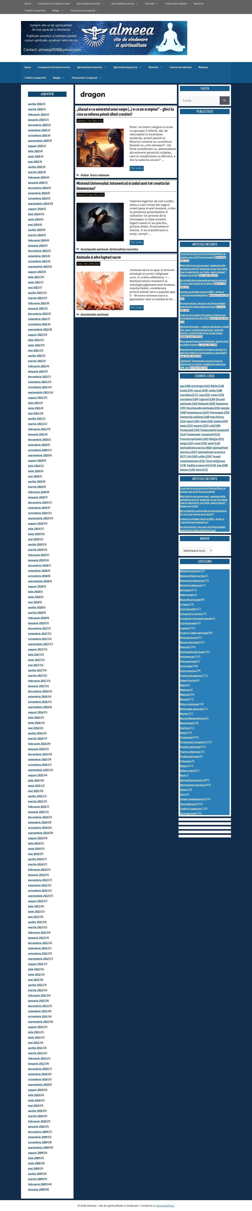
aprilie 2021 (35, 418)
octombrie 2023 (37, 261)
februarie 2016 (37, 743)
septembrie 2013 (38, 895)
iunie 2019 (34, 533)
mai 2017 (33, 665)
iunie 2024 (34, 219)
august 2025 (35, 145)
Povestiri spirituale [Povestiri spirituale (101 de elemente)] (194, 439)
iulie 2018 (34, 591)
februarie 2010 (37, 1121)
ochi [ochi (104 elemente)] (214, 425)
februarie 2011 (37, 1058)
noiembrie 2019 (37, 507)
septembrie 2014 (38, 832)
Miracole (184, 699)
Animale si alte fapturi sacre (98, 257)
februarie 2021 (37, 429)
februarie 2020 (37, 491)
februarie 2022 (37, 366)
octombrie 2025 (37, 135)
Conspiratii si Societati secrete (54, 3)
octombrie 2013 (37, 890)
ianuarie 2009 (36, 1189)
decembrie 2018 (38, 565)
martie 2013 (35, 927)
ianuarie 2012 (36, 1000)
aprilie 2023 (35, 292)
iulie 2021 (34, 402)
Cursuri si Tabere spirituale (194, 632)
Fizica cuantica (188, 670)
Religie (59, 10)
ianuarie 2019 (36, 560)
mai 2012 (33, 979)
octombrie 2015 (37, 764)
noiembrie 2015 (37, 759)
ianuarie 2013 (36, 937)
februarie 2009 (37, 1184)
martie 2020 (35, 486)
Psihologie (185, 761)
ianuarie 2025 (36, 182)
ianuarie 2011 (36, 1063)
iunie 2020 (34, 471)
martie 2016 (35, 738)
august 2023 (35, 271)
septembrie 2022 (38, 329)
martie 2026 (35, 109)
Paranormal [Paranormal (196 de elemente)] (190, 430)
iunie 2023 (34, 282)
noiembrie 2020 (37, 444)
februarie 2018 (37, 617)
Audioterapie (187, 594)
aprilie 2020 (35, 481)
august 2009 (35, 1152)
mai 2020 (33, 476)
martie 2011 (35, 1053)
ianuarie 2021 (36, 434)
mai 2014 (33, 853)
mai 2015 (33, 790)
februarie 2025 (37, 177)
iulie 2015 (34, 780)
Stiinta (183, 789)
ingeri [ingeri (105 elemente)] (193, 421)
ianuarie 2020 (36, 497)
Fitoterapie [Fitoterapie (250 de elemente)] (219, 412)
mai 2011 (33, 1042)
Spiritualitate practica (126, 3)
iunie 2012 (34, 974)
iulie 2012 (34, 969)
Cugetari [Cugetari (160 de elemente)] (207, 399)
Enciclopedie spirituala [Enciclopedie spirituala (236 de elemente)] (203, 408)
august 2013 (35, 901)
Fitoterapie (186, 666)
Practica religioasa (190, 751)
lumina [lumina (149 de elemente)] (221, 421)
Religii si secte (187, 770)
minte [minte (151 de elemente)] (186, 425)
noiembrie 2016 (37, 696)
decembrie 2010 (38, 1068)
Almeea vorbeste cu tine (192, 575)
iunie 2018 (34, 596)
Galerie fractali (188, 680)
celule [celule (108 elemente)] (215, 390)
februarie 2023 (37, 303)
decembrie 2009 (38, 1131)
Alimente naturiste (190, 570)
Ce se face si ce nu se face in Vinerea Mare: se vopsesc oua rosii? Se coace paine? (202, 255)
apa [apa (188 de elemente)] (185, 386)
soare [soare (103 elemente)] (200, 443)
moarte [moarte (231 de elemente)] (201, 425)
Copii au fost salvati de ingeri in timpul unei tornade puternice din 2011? (203, 317)
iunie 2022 (34, 345)
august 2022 (35, 334)
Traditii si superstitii (34, 10)
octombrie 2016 (37, 701)
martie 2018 (35, 612)
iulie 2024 (34, 214)
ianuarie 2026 (36, 119)
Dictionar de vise (188, 637)
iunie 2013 (34, 911)
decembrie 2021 (38, 376)
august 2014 (35, 838)
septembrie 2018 (38, 581)
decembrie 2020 (38, 439)
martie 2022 (35, 360)
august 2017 (35, 649)
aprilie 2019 (35, 544)
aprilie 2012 (35, 984)
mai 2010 (33, 1105)
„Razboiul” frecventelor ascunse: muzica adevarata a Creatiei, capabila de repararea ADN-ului (203, 364)
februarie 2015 (37, 806)
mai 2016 (33, 727)
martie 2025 (35, 172)
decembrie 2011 (38, 1005)
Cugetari (184, 628)
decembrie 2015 (38, 754)
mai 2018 (33, 602)
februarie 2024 (37, 240)
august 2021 (35, 397)
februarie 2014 (37, 869)
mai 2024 (33, 224)
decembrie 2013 (38, 880)
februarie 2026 (37, 114)
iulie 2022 (34, 339)
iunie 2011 (34, 1037)
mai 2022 (33, 350)
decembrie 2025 (38, 124)
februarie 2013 (37, 932)
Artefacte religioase (190, 585)
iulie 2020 (34, 465)
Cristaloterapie (188, 623)
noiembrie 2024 (37, 193)
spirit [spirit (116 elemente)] (214, 443)
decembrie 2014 (38, 817)
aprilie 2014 (35, 859)
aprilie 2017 (35, 670)
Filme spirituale (188, 661)
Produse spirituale (189, 756)
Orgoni (183, 732)
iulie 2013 (34, 906)
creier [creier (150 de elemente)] (217, 395)
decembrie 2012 (38, 942)
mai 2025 (33, 161)
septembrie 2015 (38, 769)
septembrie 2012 (38, 958)
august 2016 (35, 712)
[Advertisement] (205, 180)
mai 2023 (33, 287)
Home (27, 3)
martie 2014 (35, 864)
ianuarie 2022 (36, 371)
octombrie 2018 (37, 575)
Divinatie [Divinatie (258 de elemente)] (206, 403)
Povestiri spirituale (190, 746)
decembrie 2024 (38, 187)
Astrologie (185, 590)
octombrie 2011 (37, 1016)
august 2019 (35, 523)
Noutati (184, 713)
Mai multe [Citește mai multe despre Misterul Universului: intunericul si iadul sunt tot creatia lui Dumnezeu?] (137, 242)
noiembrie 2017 (37, 633)
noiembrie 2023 (37, 256)
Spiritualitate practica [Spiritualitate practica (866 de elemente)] (196, 447)
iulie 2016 (34, 717)
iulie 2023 (34, 276)
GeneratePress (165, 1205)
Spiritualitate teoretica (92, 3)
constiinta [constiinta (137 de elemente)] (189, 395)
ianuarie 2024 (36, 245)
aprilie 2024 (35, 229)
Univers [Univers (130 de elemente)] (187, 469)
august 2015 (35, 775)
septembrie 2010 (38, 1084)
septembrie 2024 (38, 203)
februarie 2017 (37, 680)
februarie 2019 (37, 554)
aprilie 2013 (35, 921)
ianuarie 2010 (36, 1126)
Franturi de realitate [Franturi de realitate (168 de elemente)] (194, 417)
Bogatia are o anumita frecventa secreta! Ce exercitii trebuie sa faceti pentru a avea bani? (203, 351)
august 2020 (35, 460)
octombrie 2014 (37, 827)
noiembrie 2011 (37, 1011)
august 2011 (35, 1026)
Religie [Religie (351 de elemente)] (216, 439)
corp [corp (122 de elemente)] (204, 395)
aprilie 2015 (35, 796)
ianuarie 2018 (36, 623)
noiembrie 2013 (37, 885)
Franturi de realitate (176, 3)
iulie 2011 (34, 1032)
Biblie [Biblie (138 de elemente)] (217, 386)
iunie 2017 (34, 659)
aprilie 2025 (35, 166)
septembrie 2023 (38, 266)
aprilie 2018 (35, 607)
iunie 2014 (34, 848)
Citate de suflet (188, 609)
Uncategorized (188, 813)
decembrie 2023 (38, 250)
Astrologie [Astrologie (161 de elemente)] (200, 386)
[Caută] (225, 100)
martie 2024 (35, 235)
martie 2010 (35, 1116)
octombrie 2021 (37, 387)
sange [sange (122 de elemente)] (186, 443)
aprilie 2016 (35, 733)
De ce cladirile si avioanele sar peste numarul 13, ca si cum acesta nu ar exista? (203, 282)
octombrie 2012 (37, 953)
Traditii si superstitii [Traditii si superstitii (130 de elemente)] (201, 465)
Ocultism (185, 727)
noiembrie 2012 (37, 948)
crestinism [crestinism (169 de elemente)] (189, 399)
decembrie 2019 (38, 502)
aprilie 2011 (35, 1047)
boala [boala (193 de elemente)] (186, 390)
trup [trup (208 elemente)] (222, 465)
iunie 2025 (34, 156)
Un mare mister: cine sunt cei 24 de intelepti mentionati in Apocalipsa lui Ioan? (202, 305)
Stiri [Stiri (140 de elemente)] (192, 456)
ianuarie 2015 (36, 811)
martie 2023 (35, 297)
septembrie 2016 (38, 706)
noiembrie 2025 (37, 130)
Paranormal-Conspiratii (87, 10)
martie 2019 (35, 549)
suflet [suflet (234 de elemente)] (205, 456)
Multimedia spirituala (191, 708)
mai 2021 (33, 413)
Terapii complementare (192, 799)
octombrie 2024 (37, 198)
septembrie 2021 (38, 392)
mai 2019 (33, 539)
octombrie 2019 (37, 512)
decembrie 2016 (38, 691)
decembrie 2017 (38, 628)
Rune (182, 775)
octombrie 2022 (37, 324)
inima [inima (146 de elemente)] (206, 421)
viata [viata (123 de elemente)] (202, 469)
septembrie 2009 (38, 1147)
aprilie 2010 (35, 1110)
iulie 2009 (34, 1157)
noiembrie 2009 (37, 1136)
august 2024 (35, 208)
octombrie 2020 (37, 450)
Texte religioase (99, 175)
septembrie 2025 (38, 140)
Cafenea (184, 604)
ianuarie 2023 (36, 308)
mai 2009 (33, 1168)
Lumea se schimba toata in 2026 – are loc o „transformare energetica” (202, 293)
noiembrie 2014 (37, 822)
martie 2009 (35, 1178)
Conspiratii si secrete (191, 613)
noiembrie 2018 (37, 570)
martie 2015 (35, 801)
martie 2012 (35, 990)
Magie (183, 685)
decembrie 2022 (38, 313)
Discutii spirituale (189, 642)
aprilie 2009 (35, 1173)
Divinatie (153, 3)
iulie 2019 (34, 528)
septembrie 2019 (38, 518)
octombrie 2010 (37, 1079)
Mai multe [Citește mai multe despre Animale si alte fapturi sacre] (137, 307)
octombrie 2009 (37, 1142)
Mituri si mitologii (189, 704)
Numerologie (187, 723)
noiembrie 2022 (37, 318)
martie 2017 (35, 675)
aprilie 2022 (35, 355)
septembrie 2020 (38, 455)
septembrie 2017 (38, 644)
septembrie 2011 (38, 1021)
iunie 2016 (34, 722)
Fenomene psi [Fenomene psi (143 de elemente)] (198, 412)
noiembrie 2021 (37, 381)
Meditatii (185, 694)
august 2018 (35, 586)
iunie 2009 (34, 1163)
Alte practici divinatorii (192, 580)
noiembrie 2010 (37, 1074)
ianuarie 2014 (36, 874)
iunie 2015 (34, 785)
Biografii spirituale (190, 599)
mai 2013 (33, 916)
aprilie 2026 (35, 103)
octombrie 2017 (37, 638)
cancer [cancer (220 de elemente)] (201, 390)
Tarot (183, 794)
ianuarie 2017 (36, 686)
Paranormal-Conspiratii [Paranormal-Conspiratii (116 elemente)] (203, 434)
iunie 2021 (34, 408)
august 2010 (35, 1089)
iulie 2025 (34, 151)
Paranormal (186, 737)
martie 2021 (35, 423)
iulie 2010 (34, 1095)
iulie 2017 (34, 654)
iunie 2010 (34, 1100)
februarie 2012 (37, 995)
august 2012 (35, 963)
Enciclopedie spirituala (94, 249)
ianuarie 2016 (36, 748)
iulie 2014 (34, 843)
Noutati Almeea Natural (192, 718)
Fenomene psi (187, 656)
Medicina (198, 3)
